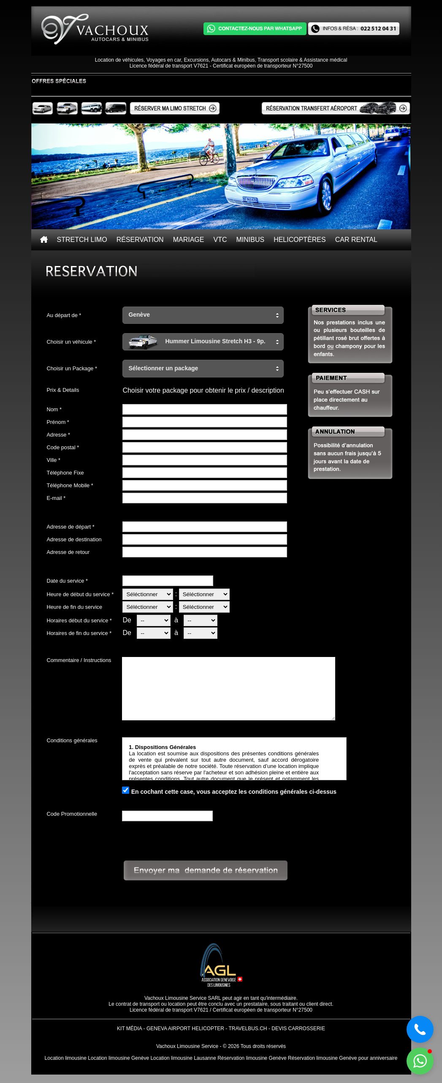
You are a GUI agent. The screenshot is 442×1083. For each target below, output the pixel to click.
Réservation (140, 239)
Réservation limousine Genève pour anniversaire (342, 1058)
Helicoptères (300, 239)
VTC (220, 239)
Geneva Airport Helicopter (185, 1028)
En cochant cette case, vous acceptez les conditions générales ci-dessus (233, 791)
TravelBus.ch (247, 1028)
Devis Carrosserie (298, 1028)
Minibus (250, 239)
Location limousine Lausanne (183, 1058)
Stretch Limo (82, 239)
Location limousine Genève (118, 1058)
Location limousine (66, 1058)
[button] (203, 315)
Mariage (188, 239)
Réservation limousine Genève (251, 1058)
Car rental (356, 239)
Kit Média (129, 1028)
